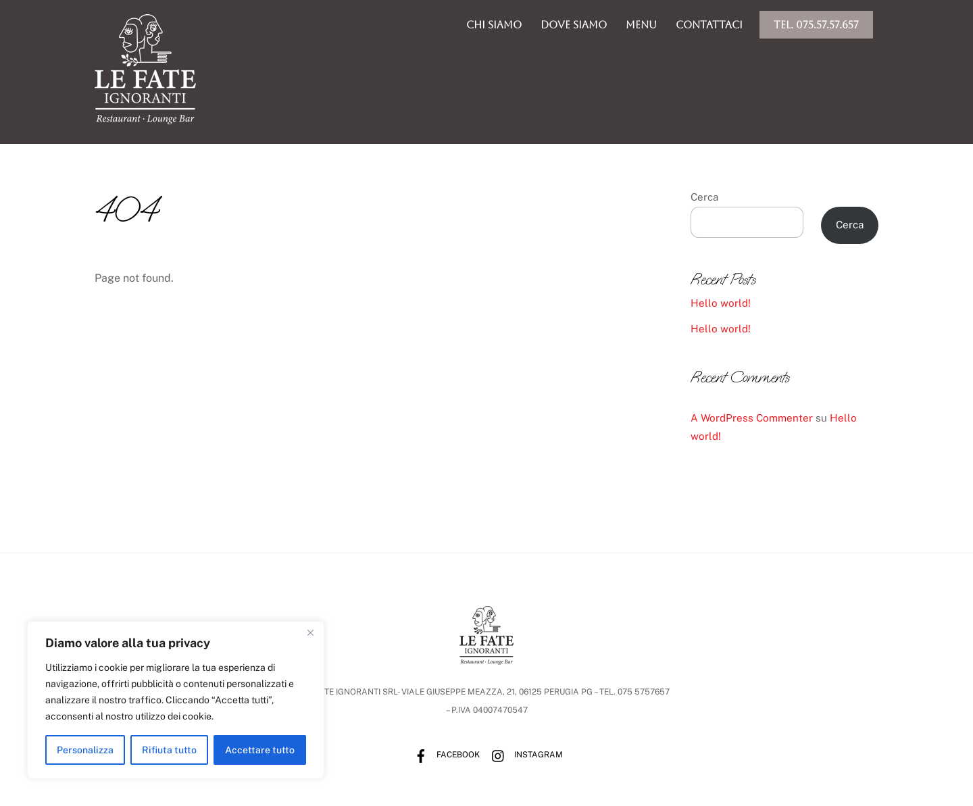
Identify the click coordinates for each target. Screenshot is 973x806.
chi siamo (494, 24)
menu (641, 24)
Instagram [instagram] (524, 754)
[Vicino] (310, 632)
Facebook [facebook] (443, 754)
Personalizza (85, 750)
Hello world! (721, 303)
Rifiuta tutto (169, 750)
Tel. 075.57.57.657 (816, 24)
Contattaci (709, 24)
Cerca (704, 197)
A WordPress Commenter (752, 418)
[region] (175, 700)
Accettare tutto (260, 750)
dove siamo (574, 24)
